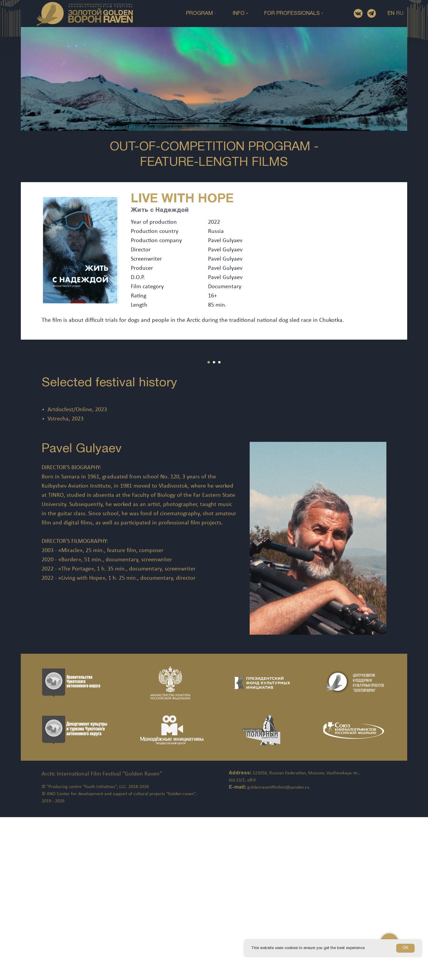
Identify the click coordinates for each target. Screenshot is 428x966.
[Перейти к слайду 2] (214, 511)
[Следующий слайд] (413, 428)
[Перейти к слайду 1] (208, 511)
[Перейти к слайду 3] (219, 511)
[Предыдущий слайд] (15, 428)
